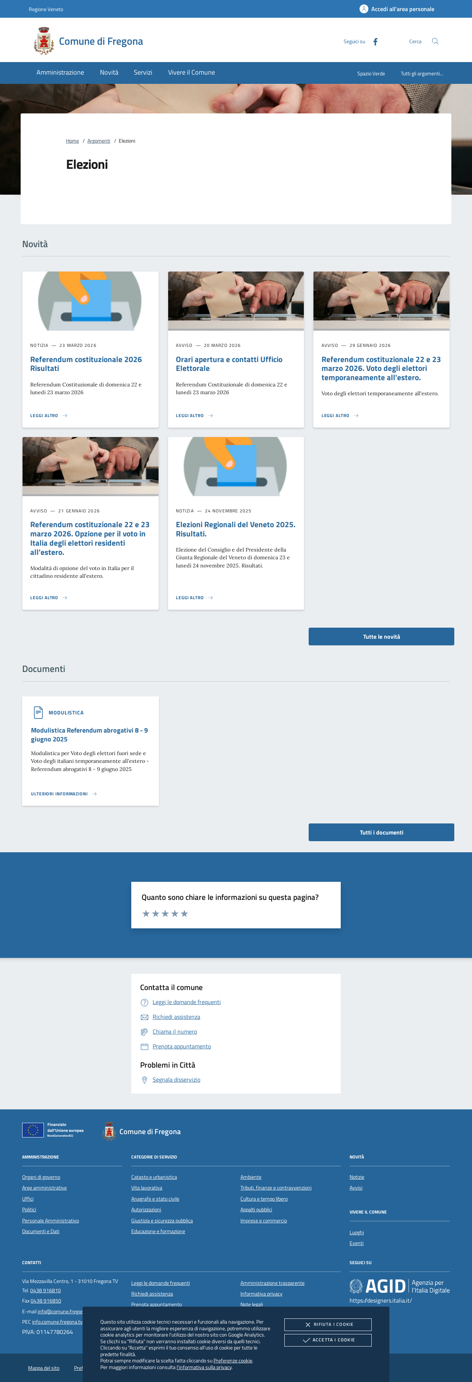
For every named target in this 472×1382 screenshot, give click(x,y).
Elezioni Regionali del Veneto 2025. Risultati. (235, 528)
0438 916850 (46, 1301)
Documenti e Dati (40, 1231)
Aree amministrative (44, 1188)
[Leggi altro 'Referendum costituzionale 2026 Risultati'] (49, 416)
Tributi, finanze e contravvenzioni (276, 1188)
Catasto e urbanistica (154, 1177)
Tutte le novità (381, 636)
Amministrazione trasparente (272, 1283)
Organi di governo (41, 1177)
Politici (29, 1209)
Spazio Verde (371, 73)
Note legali (251, 1304)
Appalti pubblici (256, 1209)
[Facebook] (372, 41)
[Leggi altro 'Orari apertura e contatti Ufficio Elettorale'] (195, 416)
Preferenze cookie (233, 1360)
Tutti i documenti (381, 832)
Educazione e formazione (158, 1231)
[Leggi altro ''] (64, 794)
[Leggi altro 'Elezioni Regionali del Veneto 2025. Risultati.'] (195, 598)
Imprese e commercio (263, 1220)
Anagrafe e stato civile (155, 1199)
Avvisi (356, 1188)
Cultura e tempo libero (264, 1199)
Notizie (357, 1177)
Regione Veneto (46, 9)
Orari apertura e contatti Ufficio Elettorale (229, 363)
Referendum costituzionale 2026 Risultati (86, 363)
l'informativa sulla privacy (204, 1367)
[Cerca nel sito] (435, 41)
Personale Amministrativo (50, 1220)
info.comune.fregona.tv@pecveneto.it (73, 1322)
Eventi (357, 1243)
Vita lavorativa (146, 1188)
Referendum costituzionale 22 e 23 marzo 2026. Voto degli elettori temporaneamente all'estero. (381, 368)
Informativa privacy (261, 1294)
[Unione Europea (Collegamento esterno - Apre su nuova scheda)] (55, 1131)
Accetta (328, 1340)
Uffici (28, 1199)
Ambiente (250, 1177)
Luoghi (357, 1232)
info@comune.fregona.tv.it (67, 1311)
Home (72, 141)
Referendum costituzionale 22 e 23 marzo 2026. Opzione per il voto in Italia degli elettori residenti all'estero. (90, 538)
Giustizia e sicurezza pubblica (162, 1220)
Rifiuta (328, 1325)
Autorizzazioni (146, 1209)
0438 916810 (45, 1290)
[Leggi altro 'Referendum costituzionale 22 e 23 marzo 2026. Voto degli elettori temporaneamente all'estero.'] (340, 416)
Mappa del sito (43, 1368)
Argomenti (98, 141)
